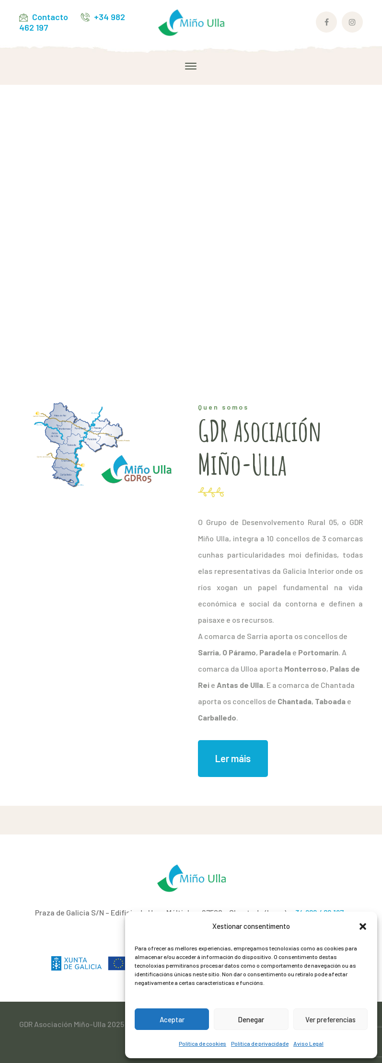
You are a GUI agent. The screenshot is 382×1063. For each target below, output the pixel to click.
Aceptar (172, 1019)
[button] (363, 926)
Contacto (50, 16)
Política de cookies (202, 1043)
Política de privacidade (260, 1043)
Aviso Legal (308, 1043)
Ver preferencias (330, 1019)
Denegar (251, 1019)
